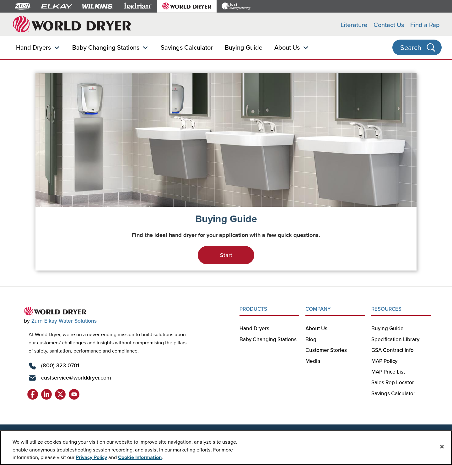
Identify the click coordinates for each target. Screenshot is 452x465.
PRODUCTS (253, 309)
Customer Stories (326, 350)
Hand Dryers (33, 47)
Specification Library (395, 339)
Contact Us (389, 24)
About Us (287, 47)
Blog (310, 339)
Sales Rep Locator (392, 382)
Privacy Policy (91, 457)
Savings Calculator (187, 47)
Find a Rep (425, 24)
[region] (226, 447)
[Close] (442, 446)
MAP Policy (384, 361)
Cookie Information (140, 457)
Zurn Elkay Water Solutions (64, 321)
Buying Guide (243, 47)
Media (312, 361)
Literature (354, 24)
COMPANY (318, 309)
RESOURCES (386, 309)
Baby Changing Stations (105, 47)
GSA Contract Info (392, 350)
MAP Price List (388, 371)
